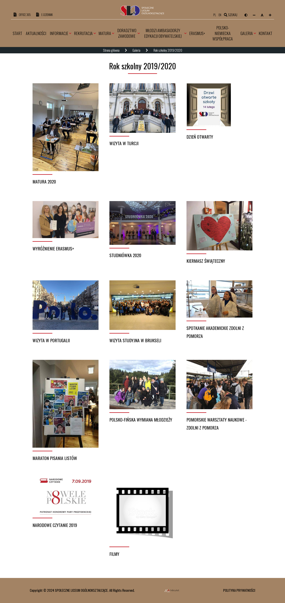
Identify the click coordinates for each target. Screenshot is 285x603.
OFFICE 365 (23, 14)
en (219, 14)
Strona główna (111, 50)
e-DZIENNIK (49, 14)
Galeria (136, 50)
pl (213, 14)
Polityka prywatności (239, 590)
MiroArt (171, 590)
